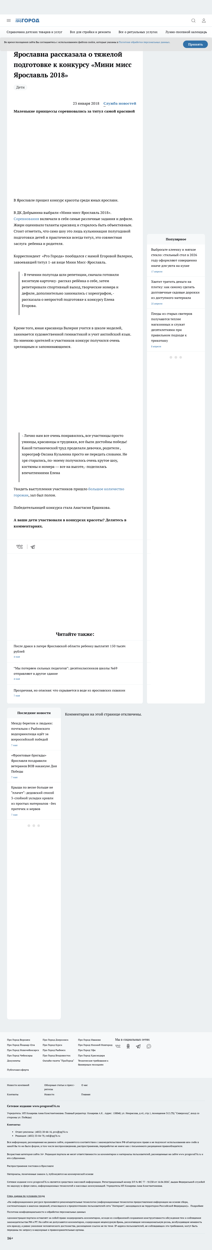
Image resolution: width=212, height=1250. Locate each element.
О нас (84, 1085)
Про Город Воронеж (18, 1039)
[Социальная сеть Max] (149, 1046)
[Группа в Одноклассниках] (128, 1046)
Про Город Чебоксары (20, 1055)
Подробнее (196, 1205)
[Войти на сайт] (204, 20)
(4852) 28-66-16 (43, 1131)
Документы (13, 1060)
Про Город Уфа (86, 1050)
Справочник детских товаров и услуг (34, 32)
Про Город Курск (52, 1044)
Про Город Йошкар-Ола (21, 1044)
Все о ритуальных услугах (138, 32)
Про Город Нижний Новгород (95, 1044)
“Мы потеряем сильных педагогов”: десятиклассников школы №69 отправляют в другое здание (75, 674)
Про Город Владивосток (56, 1055)
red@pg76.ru (53, 1135)
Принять (195, 44)
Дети (20, 87)
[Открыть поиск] (193, 20)
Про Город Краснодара (91, 1055)
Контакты (12, 1094)
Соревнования (27, 218)
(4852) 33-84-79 (36, 1135)
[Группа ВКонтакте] (118, 1046)
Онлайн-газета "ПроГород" (58, 1060)
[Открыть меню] (9, 20)
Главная (85, 1094)
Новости (49, 1094)
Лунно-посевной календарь (186, 32)
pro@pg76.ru (60, 1131)
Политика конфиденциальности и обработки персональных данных (46, 1211)
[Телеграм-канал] (138, 1046)
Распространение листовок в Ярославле (30, 1165)
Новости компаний (18, 1085)
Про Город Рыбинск (54, 1050)
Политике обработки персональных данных (144, 42)
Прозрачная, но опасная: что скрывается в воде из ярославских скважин (75, 693)
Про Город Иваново (89, 1039)
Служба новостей (120, 103)
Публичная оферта (18, 1069)
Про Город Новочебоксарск (23, 1050)
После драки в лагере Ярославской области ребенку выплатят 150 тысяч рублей (75, 651)
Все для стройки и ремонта (90, 32)
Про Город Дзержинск (55, 1039)
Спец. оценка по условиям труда (26, 1195)
